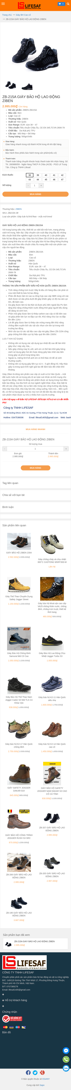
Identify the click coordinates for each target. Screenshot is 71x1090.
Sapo (42, 1085)
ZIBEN (18, 209)
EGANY (46, 1079)
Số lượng (6, 185)
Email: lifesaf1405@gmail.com (16, 990)
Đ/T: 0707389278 (10, 986)
